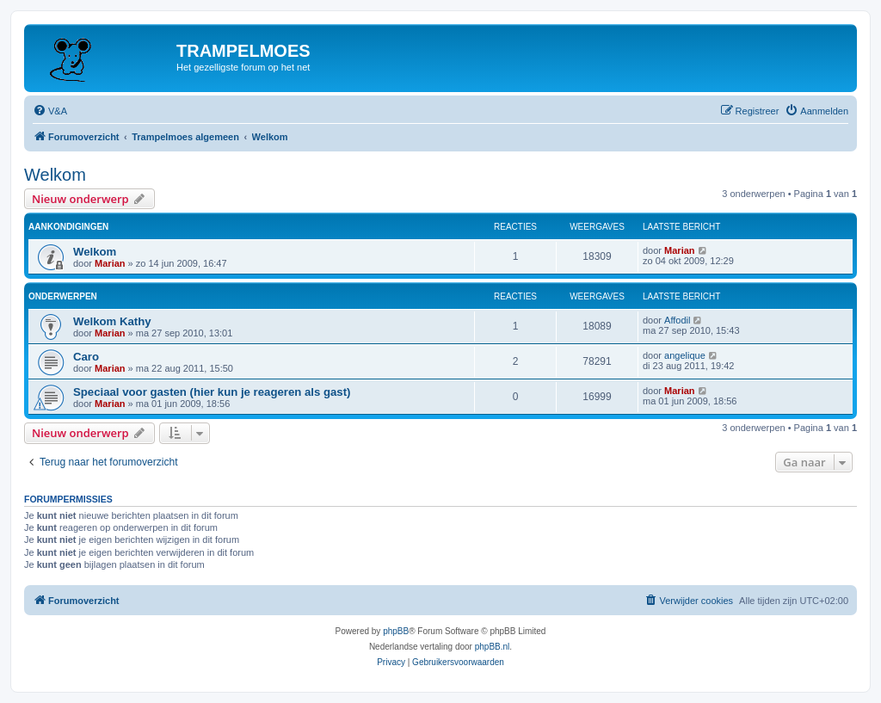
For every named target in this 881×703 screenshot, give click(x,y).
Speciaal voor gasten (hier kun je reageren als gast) (211, 391)
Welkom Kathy (112, 321)
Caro (86, 356)
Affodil (677, 320)
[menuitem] (50, 111)
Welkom (55, 174)
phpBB (396, 631)
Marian (110, 263)
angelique (684, 355)
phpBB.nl (492, 646)
